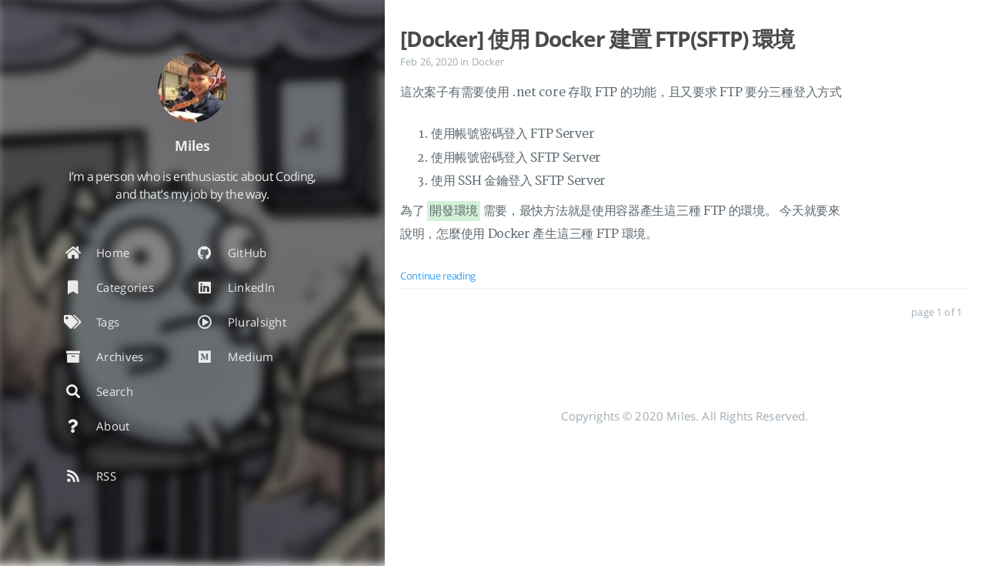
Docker (488, 62)
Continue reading (438, 276)
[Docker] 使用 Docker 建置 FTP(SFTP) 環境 (597, 38)
